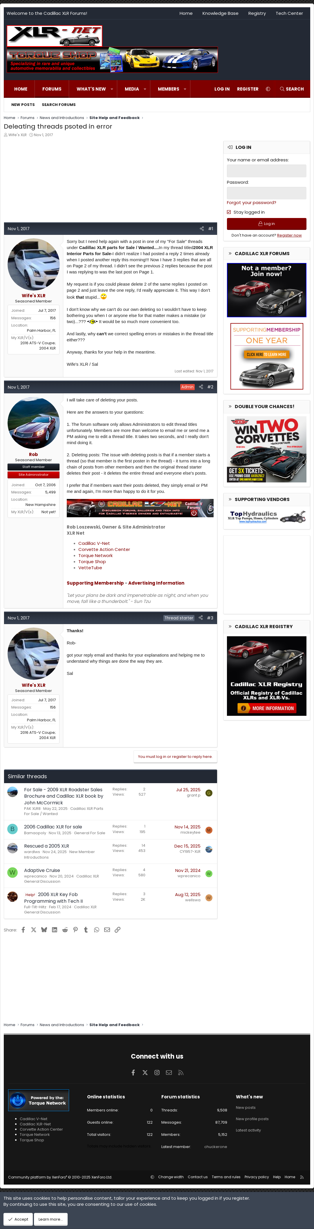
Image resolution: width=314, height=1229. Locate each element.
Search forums (59, 104)
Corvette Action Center (104, 549)
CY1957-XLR (190, 851)
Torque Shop (92, 561)
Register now (289, 236)
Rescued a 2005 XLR (46, 846)
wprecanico (35, 876)
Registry (257, 13)
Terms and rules (226, 1176)
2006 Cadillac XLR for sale (53, 826)
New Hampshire (41, 504)
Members (168, 89)
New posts (23, 104)
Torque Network (95, 555)
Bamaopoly (35, 833)
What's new (91, 89)
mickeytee (191, 832)
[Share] (202, 229)
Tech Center (289, 13)
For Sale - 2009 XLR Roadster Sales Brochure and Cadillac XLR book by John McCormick (63, 796)
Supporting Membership (95, 583)
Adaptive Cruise (42, 870)
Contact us (198, 1176)
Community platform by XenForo (60, 1177)
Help (277, 1176)
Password (237, 182)
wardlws (32, 852)
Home (186, 13)
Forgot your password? (251, 202)
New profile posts (252, 1117)
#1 (210, 229)
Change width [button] (171, 1176)
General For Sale (89, 833)
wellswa (193, 900)
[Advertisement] (110, 181)
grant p (194, 795)
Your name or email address (257, 160)
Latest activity (248, 1127)
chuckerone (215, 1146)
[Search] (291, 89)
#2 (210, 387)
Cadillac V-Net (94, 543)
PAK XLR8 (32, 808)
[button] (112, 89)
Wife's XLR (17, 135)
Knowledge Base (221, 13)
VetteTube (90, 568)
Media (132, 89)
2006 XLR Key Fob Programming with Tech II (53, 897)
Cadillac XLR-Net (35, 1124)
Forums (52, 89)
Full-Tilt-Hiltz (35, 907)
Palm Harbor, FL (41, 330)
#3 (210, 618)
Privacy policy (257, 1176)
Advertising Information (156, 583)
